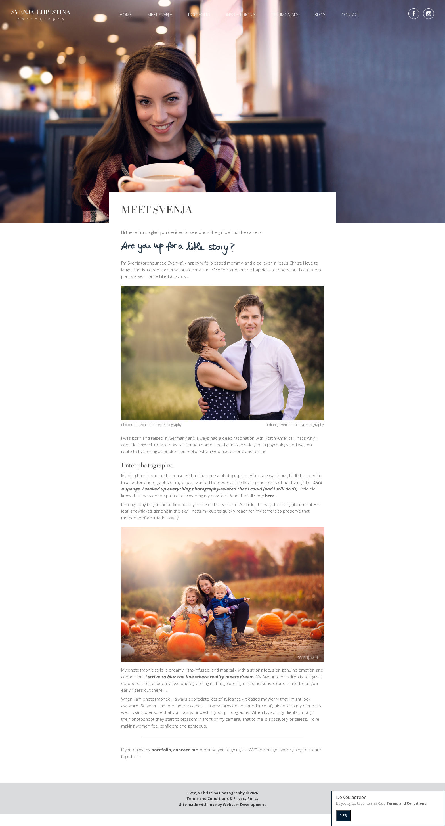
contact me (185, 751)
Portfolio (199, 14)
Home (126, 14)
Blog (320, 14)
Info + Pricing (240, 14)
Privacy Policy (246, 799)
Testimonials (285, 14)
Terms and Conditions (207, 799)
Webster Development (244, 805)
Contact (350, 14)
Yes (343, 816)
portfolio (161, 751)
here (270, 497)
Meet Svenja (160, 14)
